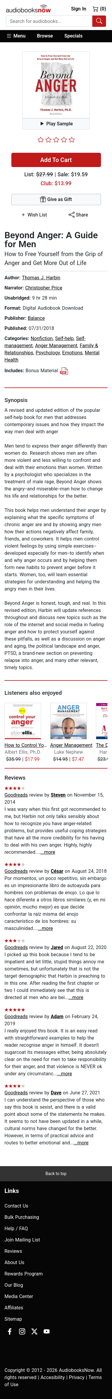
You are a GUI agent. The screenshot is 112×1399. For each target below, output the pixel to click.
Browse (45, 36)
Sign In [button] (78, 9)
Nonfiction (42, 338)
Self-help (64, 338)
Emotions (72, 353)
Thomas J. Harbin (41, 278)
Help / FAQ (16, 1228)
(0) (99, 9)
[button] (18, 36)
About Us (14, 1262)
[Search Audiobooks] (99, 21)
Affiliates (13, 1308)
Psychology (48, 353)
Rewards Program (23, 1274)
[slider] (56, 140)
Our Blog (13, 1285)
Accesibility (53, 1377)
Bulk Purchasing (21, 1217)
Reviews (13, 1251)
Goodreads (16, 795)
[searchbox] (49, 21)
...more (47, 852)
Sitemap (13, 1319)
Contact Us (16, 1206)
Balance (36, 318)
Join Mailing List (22, 1240)
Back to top (55, 1173)
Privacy (77, 1377)
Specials (74, 36)
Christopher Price (43, 288)
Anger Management (56, 345)
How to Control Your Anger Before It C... (26, 745)
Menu (15, 36)
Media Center (18, 1296)
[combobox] (56, 21)
